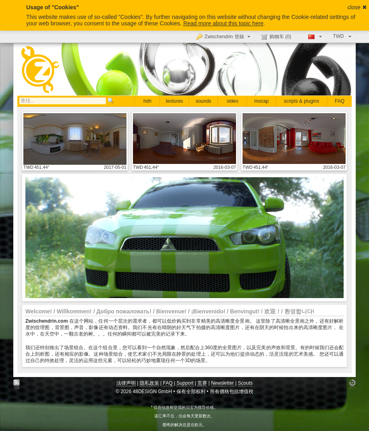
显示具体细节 (74, 138)
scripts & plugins (301, 101)
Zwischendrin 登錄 (224, 36)
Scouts (245, 383)
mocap (261, 101)
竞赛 (202, 383)
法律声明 (126, 383)
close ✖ (357, 7)
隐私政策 (149, 383)
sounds (203, 101)
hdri (147, 101)
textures (174, 101)
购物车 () (276, 36)
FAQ (339, 101)
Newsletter (222, 383)
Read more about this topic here (223, 23)
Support (184, 383)
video (232, 101)
